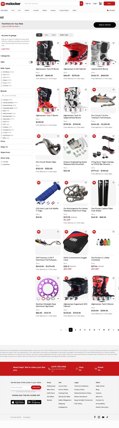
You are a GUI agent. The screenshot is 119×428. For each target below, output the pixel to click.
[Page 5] (90, 330)
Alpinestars (6, 119)
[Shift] (1, 122)
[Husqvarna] (1, 130)
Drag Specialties (8, 108)
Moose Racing (7, 105)
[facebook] (95, 417)
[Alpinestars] (1, 119)
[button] (16, 56)
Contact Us (100, 400)
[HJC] (1, 124)
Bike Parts (51, 389)
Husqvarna (6, 130)
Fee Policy (78, 403)
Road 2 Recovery (102, 407)
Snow (5, 83)
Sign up (88, 3)
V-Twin (5, 132)
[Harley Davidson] (1, 102)
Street (5, 80)
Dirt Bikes (6, 72)
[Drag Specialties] (1, 108)
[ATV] (1, 74)
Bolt (4, 111)
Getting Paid (63, 393)
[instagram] (99, 417)
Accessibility (100, 403)
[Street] (1, 80)
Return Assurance (80, 396)
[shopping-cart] (100, 3)
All (39, 35)
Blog (97, 389)
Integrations (63, 407)
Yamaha (5, 100)
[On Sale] (1, 162)
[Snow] (1, 83)
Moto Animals (7, 113)
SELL (109, 3)
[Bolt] (1, 111)
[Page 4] (85, 330)
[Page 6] (94, 330)
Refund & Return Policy (82, 393)
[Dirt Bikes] (1, 72)
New (46, 35)
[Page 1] (71, 330)
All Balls (5, 127)
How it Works (63, 389)
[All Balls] (1, 127)
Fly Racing (6, 135)
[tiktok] (107, 417)
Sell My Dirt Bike (64, 396)
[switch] (31, 62)
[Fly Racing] (1, 135)
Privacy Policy (79, 389)
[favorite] (58, 43)
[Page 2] (75, 330)
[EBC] (1, 138)
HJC (4, 124)
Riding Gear (51, 386)
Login (95, 3)
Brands (49, 400)
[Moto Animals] (1, 113)
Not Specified (7, 116)
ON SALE (111, 10)
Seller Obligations (65, 400)
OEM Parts (51, 393)
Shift (4, 122)
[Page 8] (104, 330)
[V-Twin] (1, 132)
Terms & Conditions (81, 386)
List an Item (63, 386)
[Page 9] (109, 330)
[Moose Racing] (1, 105)
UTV (4, 77)
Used (53, 35)
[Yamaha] (1, 100)
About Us (99, 396)
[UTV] (1, 77)
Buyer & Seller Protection (83, 400)
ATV (4, 74)
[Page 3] (80, 330)
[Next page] (113, 330)
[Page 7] (99, 330)
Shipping (62, 403)
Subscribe (36, 387)
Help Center (100, 386)
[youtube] (103, 417)
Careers (99, 393)
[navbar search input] (51, 3)
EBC (4, 138)
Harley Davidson (8, 102)
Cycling (5, 85)
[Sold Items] (1, 164)
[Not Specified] (1, 116)
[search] (81, 3)
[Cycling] (1, 85)
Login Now (5, 49)
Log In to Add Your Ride (11, 26)
